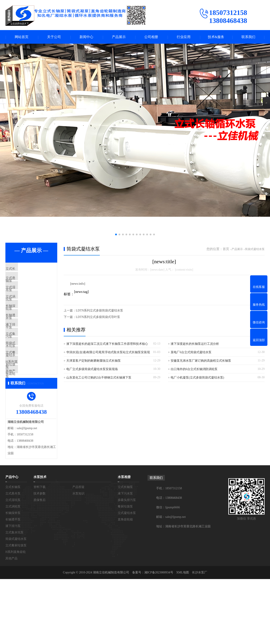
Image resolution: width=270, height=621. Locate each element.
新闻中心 (86, 37)
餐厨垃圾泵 (125, 548)
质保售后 (39, 542)
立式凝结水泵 (127, 555)
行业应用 (184, 37)
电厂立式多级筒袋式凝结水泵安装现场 (92, 369)
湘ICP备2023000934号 (158, 614)
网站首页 (22, 37)
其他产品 (22, 410)
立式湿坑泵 (24, 295)
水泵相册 (124, 519)
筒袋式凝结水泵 (27, 371)
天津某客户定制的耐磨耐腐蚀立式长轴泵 (93, 361)
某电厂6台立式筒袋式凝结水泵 (191, 352)
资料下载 (39, 529)
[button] (116, 235)
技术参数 (39, 535)
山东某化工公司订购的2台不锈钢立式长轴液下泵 (98, 378)
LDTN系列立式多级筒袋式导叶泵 (98, 317)
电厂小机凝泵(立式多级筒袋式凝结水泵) (197, 378)
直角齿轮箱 (125, 561)
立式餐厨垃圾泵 (27, 384)
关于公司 (54, 37)
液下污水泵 (125, 535)
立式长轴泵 (24, 269)
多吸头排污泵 (127, 542)
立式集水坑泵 (25, 359)
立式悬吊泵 (24, 282)
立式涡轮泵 (24, 308)
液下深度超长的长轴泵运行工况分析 (195, 344)
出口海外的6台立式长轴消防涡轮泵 (194, 369)
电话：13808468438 (169, 539)
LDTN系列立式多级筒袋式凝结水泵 (99, 311)
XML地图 (182, 614)
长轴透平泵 (24, 333)
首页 (226, 249)
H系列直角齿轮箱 (28, 397)
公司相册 (151, 37)
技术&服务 (216, 37)
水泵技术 (39, 519)
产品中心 (11, 519)
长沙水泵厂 (199, 614)
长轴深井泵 (24, 320)
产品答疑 (78, 529)
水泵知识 (78, 535)
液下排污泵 (24, 346)
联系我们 (248, 37)
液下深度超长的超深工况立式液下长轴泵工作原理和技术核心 (107, 344)
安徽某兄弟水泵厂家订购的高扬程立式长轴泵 (201, 361)
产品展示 (119, 37)
